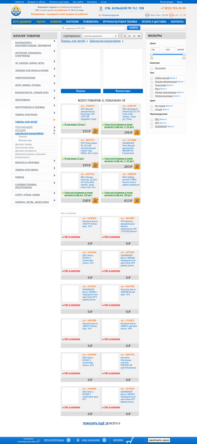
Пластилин (161, 85)
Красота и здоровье (27, 162)
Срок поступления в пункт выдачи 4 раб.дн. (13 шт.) (79, 194)
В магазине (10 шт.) (75, 124)
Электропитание (25, 77)
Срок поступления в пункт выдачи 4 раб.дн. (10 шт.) (119, 194)
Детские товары (23, 144)
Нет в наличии (72, 236)
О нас (104, 1)
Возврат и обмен (37, 1)
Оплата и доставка (59, 1)
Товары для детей (26, 121)
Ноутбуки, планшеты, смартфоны (28, 54)
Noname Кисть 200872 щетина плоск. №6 (129, 326)
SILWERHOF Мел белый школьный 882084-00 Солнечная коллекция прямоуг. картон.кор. (129, 152)
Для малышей (24, 127)
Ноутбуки (72, 21)
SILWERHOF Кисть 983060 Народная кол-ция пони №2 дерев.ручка (128, 260)
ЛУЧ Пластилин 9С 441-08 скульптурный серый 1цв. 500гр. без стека (89, 148)
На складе (160, 68)
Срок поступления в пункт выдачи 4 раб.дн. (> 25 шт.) (119, 125)
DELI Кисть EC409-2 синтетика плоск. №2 (88, 361)
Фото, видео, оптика (28, 85)
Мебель (19, 177)
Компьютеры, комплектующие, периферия (33, 44)
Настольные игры (24, 147)
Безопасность (22, 157)
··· (111, 1)
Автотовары (22, 99)
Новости (19, 1)
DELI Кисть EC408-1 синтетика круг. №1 (91, 395)
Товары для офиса (26, 169)
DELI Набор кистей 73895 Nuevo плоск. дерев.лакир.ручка (132, 181)
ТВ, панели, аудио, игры (29, 63)
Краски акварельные (166, 81)
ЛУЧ (157, 122)
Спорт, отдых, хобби (27, 194)
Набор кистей (162, 77)
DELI (157, 119)
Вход (179, 1)
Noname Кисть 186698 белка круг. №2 (128, 292)
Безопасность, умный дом (32, 92)
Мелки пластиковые (166, 92)
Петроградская (110, 15)
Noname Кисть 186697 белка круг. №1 (90, 326)
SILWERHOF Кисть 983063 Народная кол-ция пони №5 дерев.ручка (128, 396)
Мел (157, 88)
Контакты (92, 1)
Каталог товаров (26, 36)
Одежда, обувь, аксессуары (32, 202)
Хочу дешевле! (22, 21)
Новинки (56, 21)
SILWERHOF (161, 126)
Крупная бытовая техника (120, 21)
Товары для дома (26, 114)
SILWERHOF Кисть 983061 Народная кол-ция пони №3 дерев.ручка (90, 294)
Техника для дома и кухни (31, 70)
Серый (158, 109)
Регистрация (166, 1)
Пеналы (23, 136)
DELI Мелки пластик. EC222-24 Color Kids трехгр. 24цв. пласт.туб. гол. (89, 182)
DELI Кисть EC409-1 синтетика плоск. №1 (88, 259)
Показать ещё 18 (95, 423)
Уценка (41, 21)
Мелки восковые (164, 95)
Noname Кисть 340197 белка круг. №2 (90, 224)
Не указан (160, 105)
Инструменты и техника (30, 107)
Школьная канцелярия (29, 133)
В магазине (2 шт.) (74, 158)
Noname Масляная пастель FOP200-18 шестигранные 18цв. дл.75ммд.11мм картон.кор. (129, 366)
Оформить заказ (159, 440)
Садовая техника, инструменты (26, 186)
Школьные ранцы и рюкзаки (30, 154)
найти (134, 27)
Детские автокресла (26, 150)
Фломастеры (25, 140)
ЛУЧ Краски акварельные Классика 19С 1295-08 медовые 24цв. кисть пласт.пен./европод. (89, 117)
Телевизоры (91, 21)
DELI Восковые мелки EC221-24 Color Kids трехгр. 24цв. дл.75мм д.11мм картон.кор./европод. (131, 117)
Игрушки (20, 130)
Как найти (78, 1)
